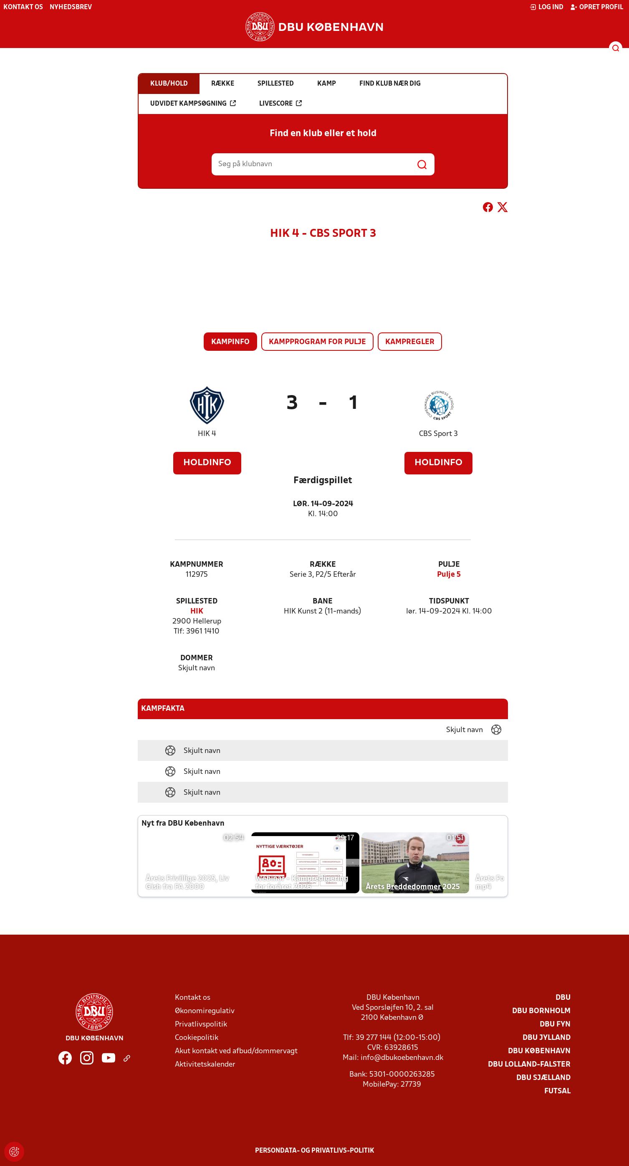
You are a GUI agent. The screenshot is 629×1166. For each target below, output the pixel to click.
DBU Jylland (547, 1038)
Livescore (280, 103)
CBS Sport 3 (438, 434)
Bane (323, 601)
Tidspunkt (449, 601)
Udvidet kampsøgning (193, 103)
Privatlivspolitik (201, 1024)
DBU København (539, 1051)
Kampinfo (230, 342)
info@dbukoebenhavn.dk (402, 1058)
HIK (196, 611)
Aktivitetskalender (205, 1064)
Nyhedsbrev (71, 7)
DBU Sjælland (543, 1078)
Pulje (449, 564)
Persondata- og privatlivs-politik (314, 1151)
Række (323, 564)
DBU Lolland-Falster (529, 1064)
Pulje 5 (449, 574)
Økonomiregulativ (205, 1011)
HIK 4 (207, 434)
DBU (563, 997)
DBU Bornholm (541, 1011)
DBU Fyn (555, 1024)
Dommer (196, 658)
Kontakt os (23, 7)
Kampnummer (196, 564)
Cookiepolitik (196, 1038)
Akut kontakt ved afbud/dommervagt (236, 1051)
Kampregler (409, 342)
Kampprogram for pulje (317, 342)
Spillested (196, 601)
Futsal (557, 1091)
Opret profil (596, 7)
